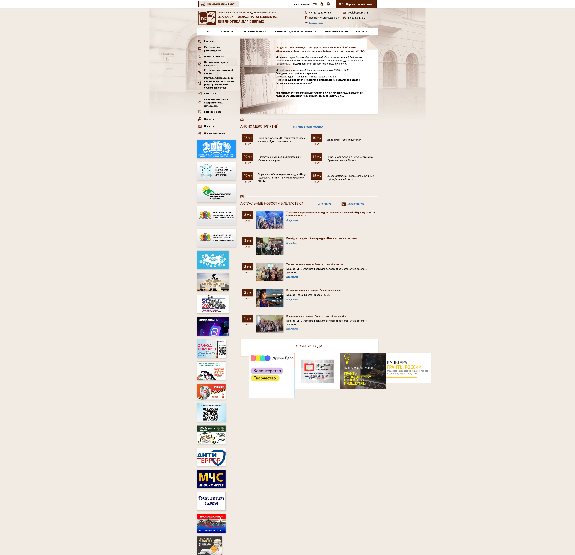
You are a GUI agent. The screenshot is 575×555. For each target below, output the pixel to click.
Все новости (324, 203)
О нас (208, 31)
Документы (226, 31)
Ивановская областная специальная (250, 18)
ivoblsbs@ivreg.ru (357, 12)
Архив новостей (355, 203)
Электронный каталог (254, 31)
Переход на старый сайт (221, 4)
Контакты (361, 31)
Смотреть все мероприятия (308, 126)
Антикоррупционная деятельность (295, 31)
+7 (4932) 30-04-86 (320, 12)
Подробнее (292, 220)
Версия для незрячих (359, 4)
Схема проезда (316, 23)
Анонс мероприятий (336, 31)
